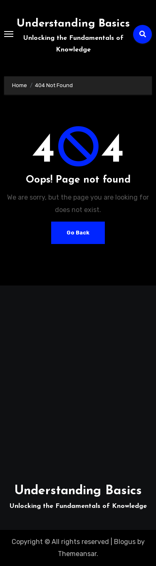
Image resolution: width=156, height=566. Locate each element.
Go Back (78, 232)
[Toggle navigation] (8, 34)
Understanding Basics (73, 23)
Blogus (125, 542)
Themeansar (77, 554)
